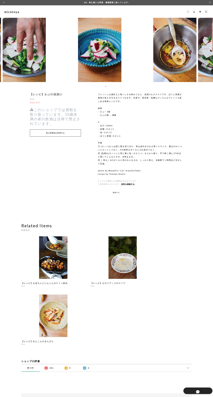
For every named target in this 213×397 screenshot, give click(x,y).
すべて (30, 301)
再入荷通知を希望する (55, 133)
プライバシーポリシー (42, 379)
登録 (166, 341)
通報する (116, 192)
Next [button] (208, 50)
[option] (106, 50)
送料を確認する (128, 184)
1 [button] (105, 86)
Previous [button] (4, 50)
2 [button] (107, 86)
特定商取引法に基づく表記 (65, 379)
